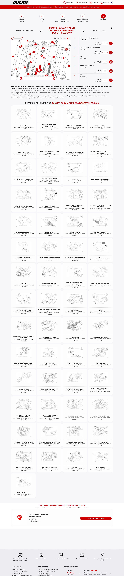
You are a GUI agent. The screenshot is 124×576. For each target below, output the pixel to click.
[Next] (83, 30)
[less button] (102, 43)
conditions (96, 7)
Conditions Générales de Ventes (48, 569)
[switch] (68, 38)
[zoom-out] (12, 38)
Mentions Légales (43, 573)
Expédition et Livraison (45, 575)
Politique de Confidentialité (46, 571)
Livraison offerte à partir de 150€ (22, 575)
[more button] (107, 43)
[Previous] (41, 30)
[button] (112, 28)
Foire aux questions (18, 569)
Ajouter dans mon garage (96, 518)
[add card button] (111, 43)
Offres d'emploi (17, 573)
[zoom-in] (22, 38)
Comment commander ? (20, 571)
